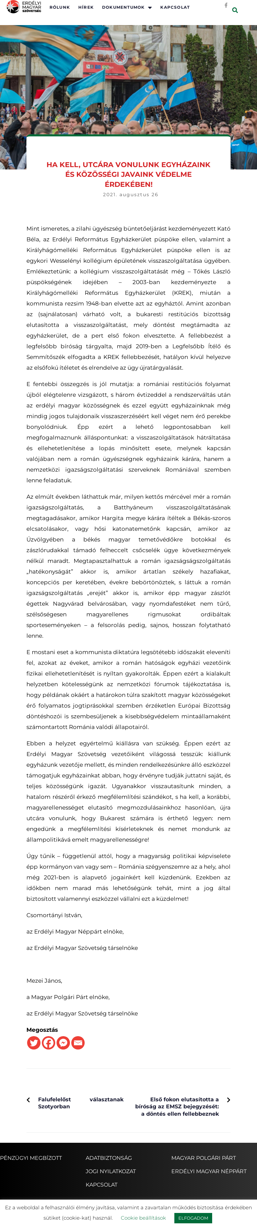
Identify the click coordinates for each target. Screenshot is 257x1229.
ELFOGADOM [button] (193, 1218)
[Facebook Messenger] (63, 1043)
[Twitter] (33, 1043)
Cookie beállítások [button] (143, 1218)
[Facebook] (48, 1043)
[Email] (78, 1043)
